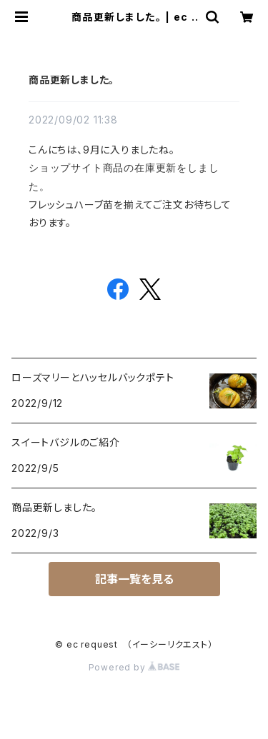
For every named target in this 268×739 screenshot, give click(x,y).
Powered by (134, 667)
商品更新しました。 (71, 80)
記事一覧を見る (134, 579)
